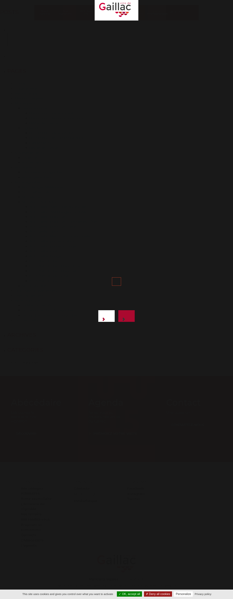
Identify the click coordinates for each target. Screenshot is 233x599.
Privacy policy (203, 594)
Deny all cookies (158, 594)
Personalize (183, 594)
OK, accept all (129, 594)
